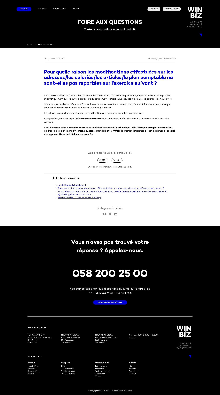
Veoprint (31, 374)
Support (42, 9)
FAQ (63, 366)
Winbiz (132, 363)
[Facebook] (104, 215)
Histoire (132, 366)
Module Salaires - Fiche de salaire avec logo (79, 198)
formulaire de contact (110, 302)
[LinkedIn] (115, 215)
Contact (132, 374)
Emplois (132, 369)
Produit (24, 9)
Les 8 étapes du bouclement (72, 185)
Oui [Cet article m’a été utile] (103, 160)
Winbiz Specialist (102, 371)
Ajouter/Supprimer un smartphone (74, 194)
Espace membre (172, 9)
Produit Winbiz (33, 366)
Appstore (31, 369)
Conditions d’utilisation (122, 391)
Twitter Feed (100, 374)
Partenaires (133, 371)
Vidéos (98, 376)
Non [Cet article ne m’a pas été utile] (118, 160)
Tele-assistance (68, 374)
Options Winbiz (33, 371)
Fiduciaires (99, 369)
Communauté (59, 9)
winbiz (76, 9)
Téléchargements (68, 371)
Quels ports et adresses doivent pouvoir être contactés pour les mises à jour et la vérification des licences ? (111, 188)
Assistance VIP (67, 369)
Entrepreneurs (101, 366)
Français (154, 9)
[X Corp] (110, 215)
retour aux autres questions (42, 44)
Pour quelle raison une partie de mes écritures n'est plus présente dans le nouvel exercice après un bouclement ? (113, 191)
